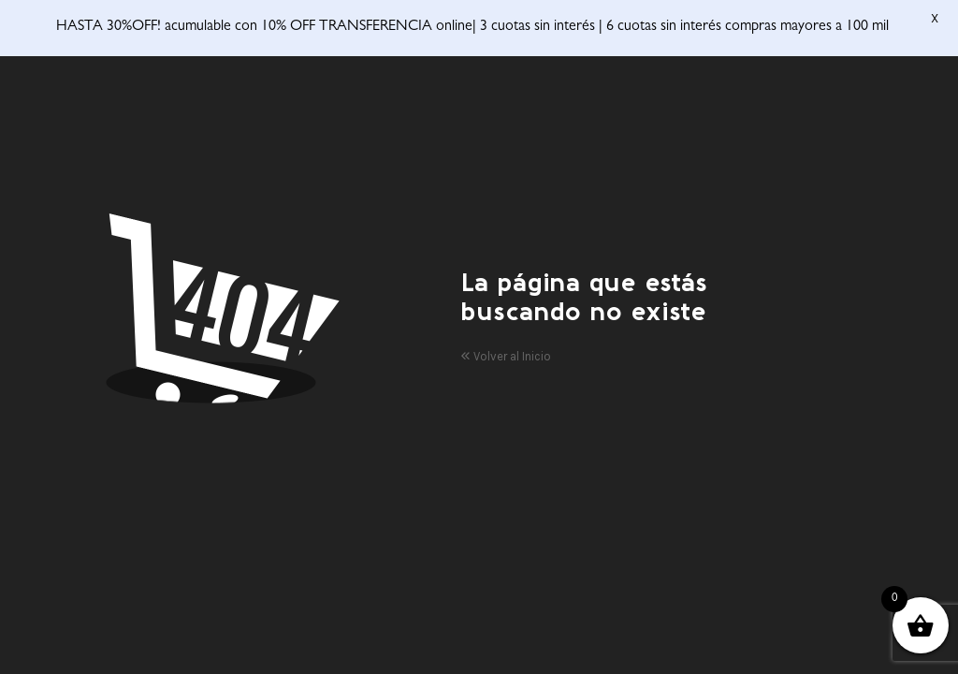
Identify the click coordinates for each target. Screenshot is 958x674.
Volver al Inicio (505, 349)
